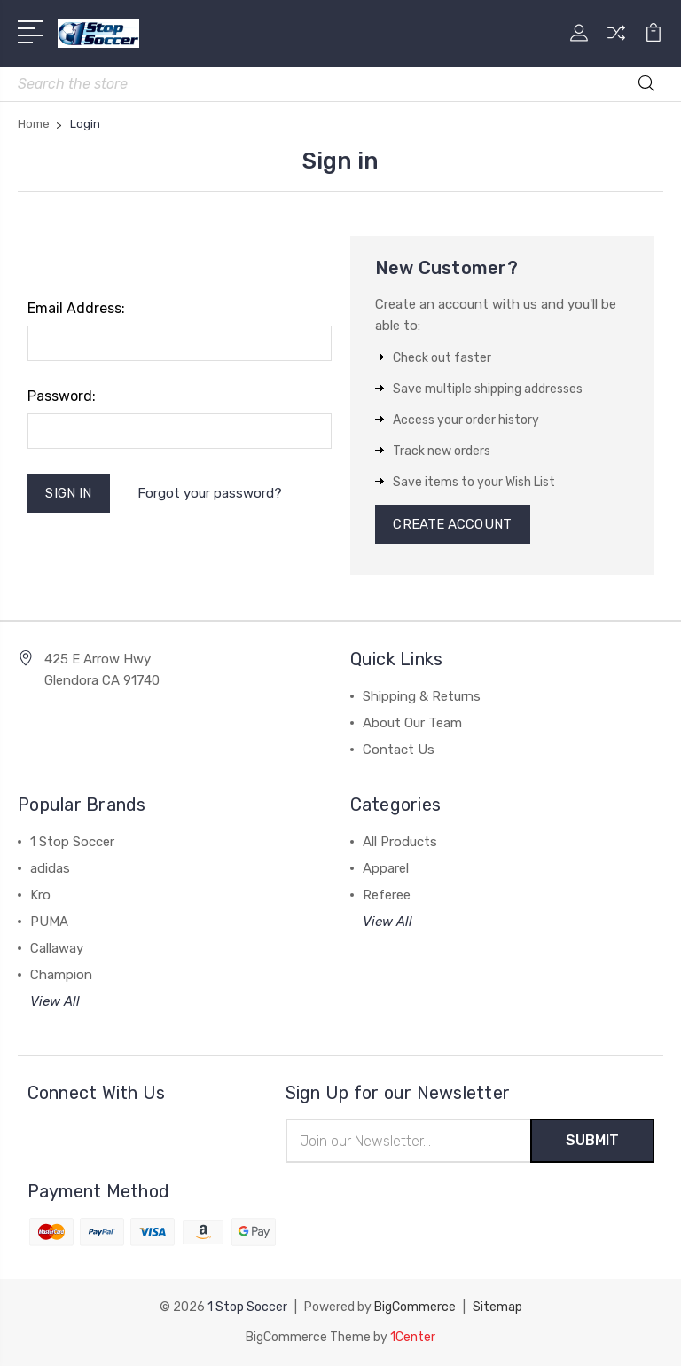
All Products (400, 842)
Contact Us (398, 750)
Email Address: (76, 308)
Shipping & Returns (422, 696)
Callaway (56, 948)
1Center (412, 1337)
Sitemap (497, 1307)
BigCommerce (415, 1307)
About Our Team (412, 723)
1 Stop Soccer (72, 842)
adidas (50, 868)
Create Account (453, 524)
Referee (387, 895)
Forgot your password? (209, 493)
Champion (61, 975)
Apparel (386, 868)
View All (55, 1001)
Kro (40, 895)
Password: (61, 396)
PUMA (49, 922)
